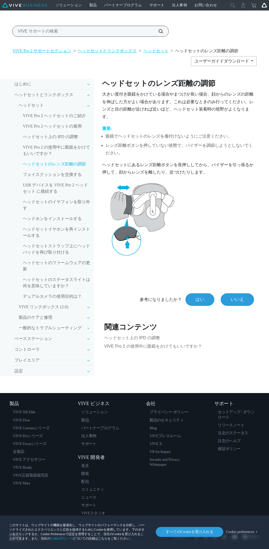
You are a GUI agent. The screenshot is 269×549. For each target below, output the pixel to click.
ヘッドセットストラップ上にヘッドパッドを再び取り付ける (56, 249)
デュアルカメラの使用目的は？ (52, 296)
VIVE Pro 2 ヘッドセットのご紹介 (54, 115)
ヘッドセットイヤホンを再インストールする (56, 232)
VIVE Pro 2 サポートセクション (41, 51)
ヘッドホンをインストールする (52, 218)
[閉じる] (232, 5)
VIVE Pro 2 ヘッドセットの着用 (52, 126)
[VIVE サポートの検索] (158, 31)
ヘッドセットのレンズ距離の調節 (54, 164)
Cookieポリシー (61, 538)
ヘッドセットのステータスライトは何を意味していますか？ (56, 282)
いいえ (237, 299)
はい (199, 299)
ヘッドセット (156, 51)
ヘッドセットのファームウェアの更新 (56, 265)
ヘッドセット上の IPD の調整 (50, 136)
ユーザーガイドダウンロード (222, 61)
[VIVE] (24, 5)
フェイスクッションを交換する (52, 174)
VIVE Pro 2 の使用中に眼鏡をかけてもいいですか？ (56, 150)
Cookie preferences (240, 532)
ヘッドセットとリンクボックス (107, 51)
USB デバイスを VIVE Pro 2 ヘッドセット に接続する (55, 188)
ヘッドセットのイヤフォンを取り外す (56, 205)
